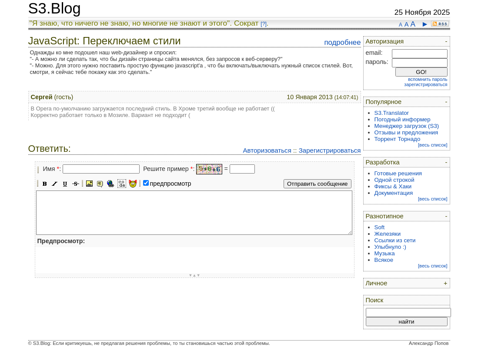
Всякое (384, 260)
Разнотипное (385, 216)
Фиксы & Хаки (393, 186)
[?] (263, 24)
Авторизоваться (267, 150)
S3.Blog (54, 8)
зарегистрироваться (425, 84)
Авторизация (385, 41)
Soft (379, 227)
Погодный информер (402, 119)
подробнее (342, 42)
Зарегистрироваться (330, 150)
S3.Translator (391, 113)
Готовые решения (398, 173)
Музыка (384, 253)
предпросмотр (170, 183)
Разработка (383, 162)
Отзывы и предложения (406, 132)
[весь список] (433, 144)
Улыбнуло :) (390, 247)
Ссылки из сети (395, 240)
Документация (393, 193)
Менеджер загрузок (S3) (406, 126)
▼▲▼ (194, 275)
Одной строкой (394, 180)
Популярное (384, 101)
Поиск (375, 300)
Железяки (387, 234)
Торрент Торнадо (397, 139)
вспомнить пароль (427, 79)
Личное (377, 283)
